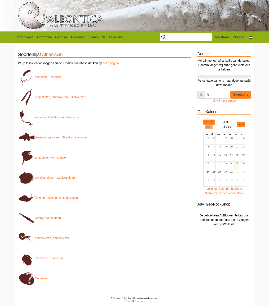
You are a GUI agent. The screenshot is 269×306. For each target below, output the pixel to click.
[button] (250, 37)
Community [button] (97, 37)
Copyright (139, 301)
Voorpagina (25, 37)
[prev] (206, 122)
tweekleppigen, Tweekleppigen (46, 177)
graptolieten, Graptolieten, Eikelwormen (52, 97)
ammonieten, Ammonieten (43, 238)
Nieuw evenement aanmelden (224, 193)
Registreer (221, 37)
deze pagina (111, 63)
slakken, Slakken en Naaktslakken (48, 197)
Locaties (61, 37)
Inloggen (238, 37)
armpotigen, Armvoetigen (43, 157)
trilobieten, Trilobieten (40, 258)
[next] (212, 122)
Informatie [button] (44, 37)
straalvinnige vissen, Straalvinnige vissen (53, 137)
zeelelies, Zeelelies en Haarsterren (49, 117)
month (241, 124)
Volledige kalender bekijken (224, 188)
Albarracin (52, 54)
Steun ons (240, 94)
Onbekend (33, 278)
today (208, 127)
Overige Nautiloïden (39, 218)
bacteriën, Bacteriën (39, 77)
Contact (129, 301)
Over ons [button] (116, 37)
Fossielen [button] (78, 37)
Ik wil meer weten (224, 100)
